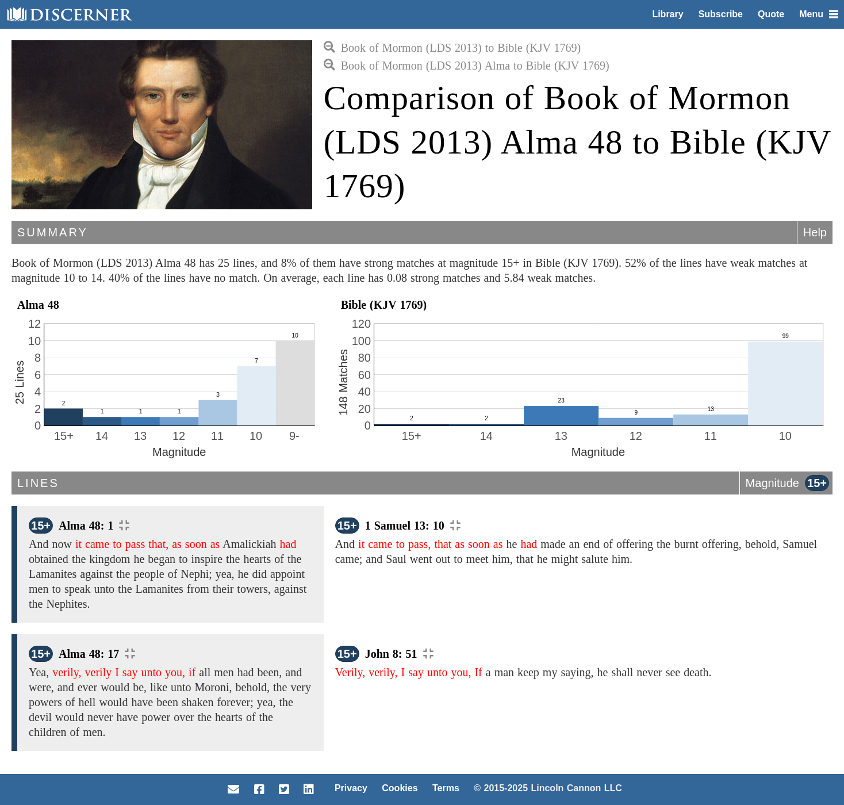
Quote (771, 14)
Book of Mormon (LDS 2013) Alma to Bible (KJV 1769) (466, 65)
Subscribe (721, 14)
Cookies (399, 788)
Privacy (351, 788)
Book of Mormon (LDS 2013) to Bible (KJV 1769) (452, 47)
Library (667, 14)
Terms (445, 788)
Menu (818, 14)
